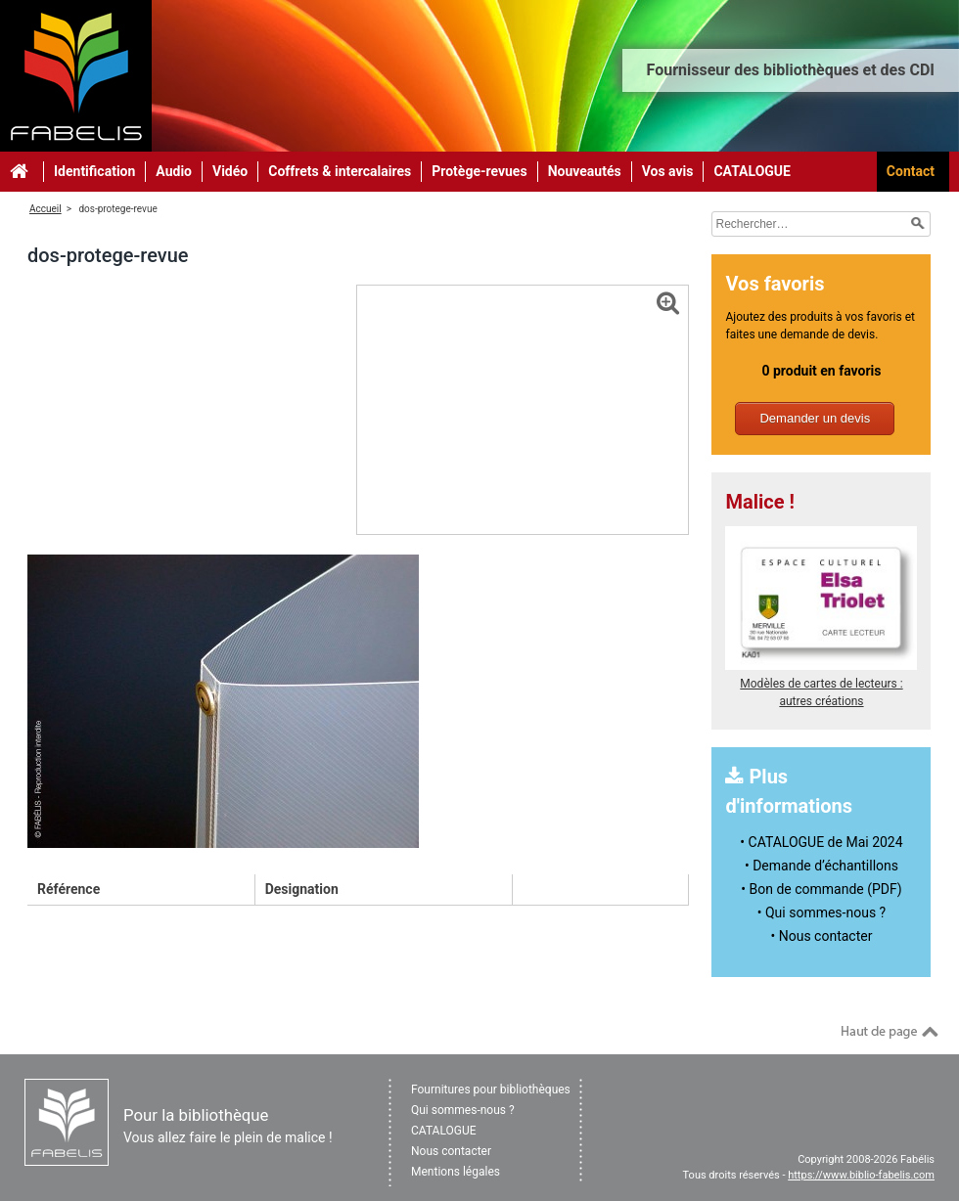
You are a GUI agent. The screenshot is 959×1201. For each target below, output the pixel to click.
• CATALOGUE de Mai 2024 (821, 842)
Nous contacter (451, 1151)
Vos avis (668, 171)
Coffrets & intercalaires (339, 171)
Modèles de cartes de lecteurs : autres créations (821, 683)
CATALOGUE (752, 171)
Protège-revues (479, 171)
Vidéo (230, 171)
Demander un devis (814, 418)
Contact (911, 171)
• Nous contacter (822, 936)
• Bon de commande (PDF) (821, 889)
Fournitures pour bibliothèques (491, 1089)
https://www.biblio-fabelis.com (861, 1175)
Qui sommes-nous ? (463, 1110)
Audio (174, 171)
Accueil (45, 208)
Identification (94, 171)
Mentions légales (455, 1172)
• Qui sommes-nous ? (821, 912)
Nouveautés (584, 171)
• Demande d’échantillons (821, 865)
